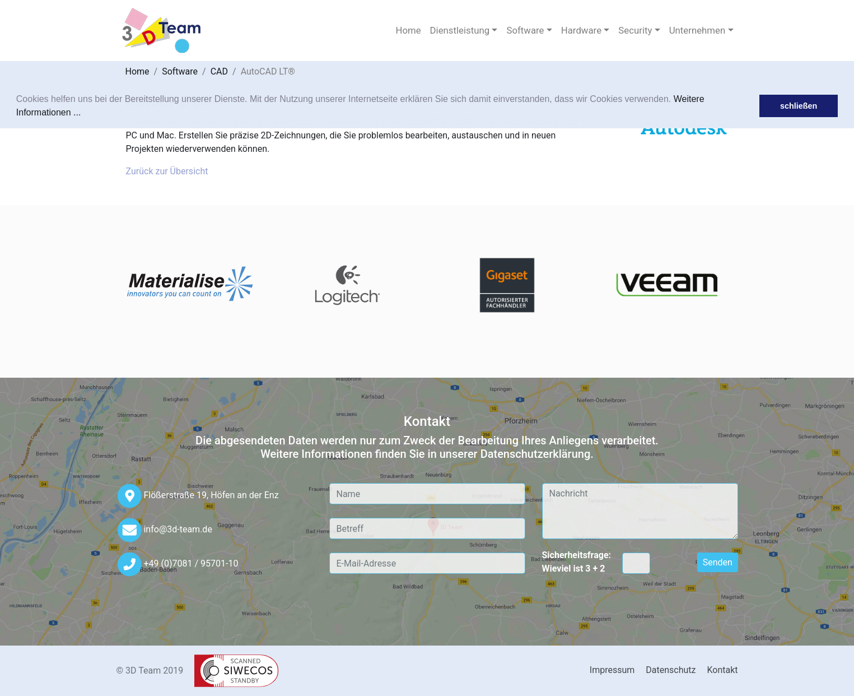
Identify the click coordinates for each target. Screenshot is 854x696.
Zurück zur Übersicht (167, 171)
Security (635, 30)
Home (408, 30)
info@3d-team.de (177, 529)
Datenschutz (671, 670)
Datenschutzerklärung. (537, 454)
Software (525, 30)
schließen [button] (798, 105)
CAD (219, 71)
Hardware (581, 30)
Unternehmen (697, 30)
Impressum (612, 670)
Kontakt (722, 670)
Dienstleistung (460, 30)
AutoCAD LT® (268, 71)
